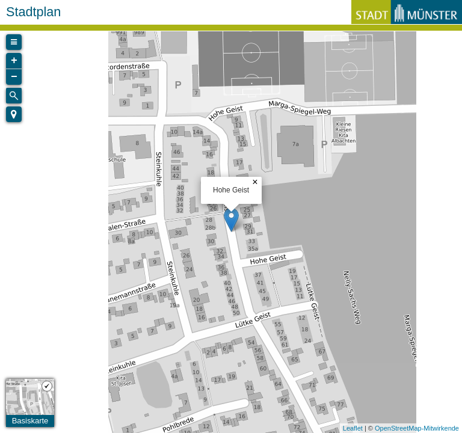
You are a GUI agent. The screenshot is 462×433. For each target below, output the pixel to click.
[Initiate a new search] (14, 95)
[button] (14, 114)
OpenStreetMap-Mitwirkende (417, 428)
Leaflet (353, 428)
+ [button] (14, 61)
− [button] (14, 77)
